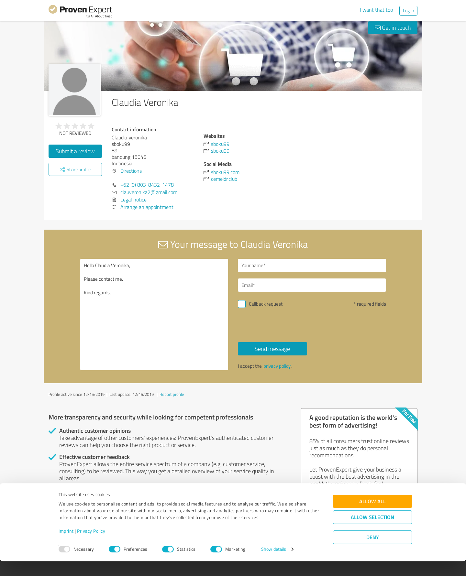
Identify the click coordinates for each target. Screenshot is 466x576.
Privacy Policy (91, 546)
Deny (372, 552)
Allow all (372, 516)
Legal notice (133, 199)
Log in (408, 10)
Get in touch (393, 27)
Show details (273, 564)
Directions (131, 170)
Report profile (172, 394)
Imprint (66, 546)
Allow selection (372, 532)
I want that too (376, 9)
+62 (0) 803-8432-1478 (147, 184)
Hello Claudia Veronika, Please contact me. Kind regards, (154, 314)
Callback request (266, 303)
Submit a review (75, 151)
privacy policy (277, 366)
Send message (272, 349)
